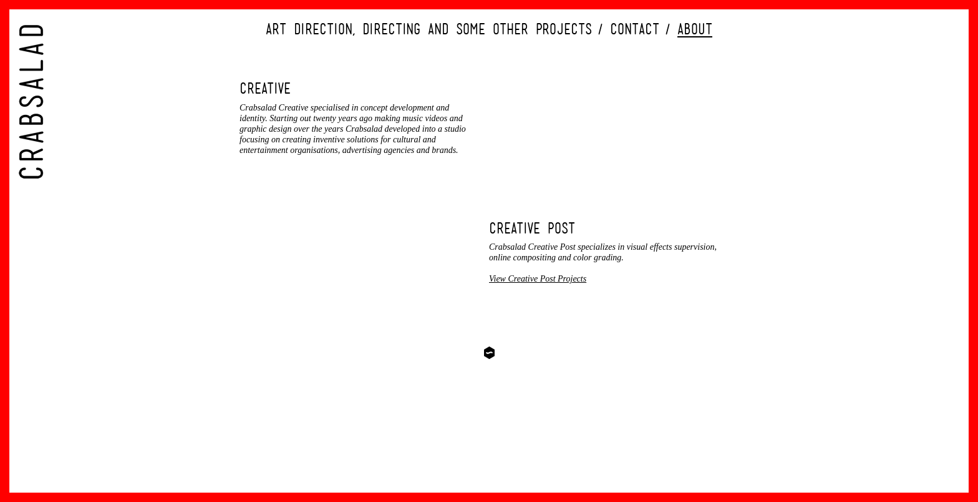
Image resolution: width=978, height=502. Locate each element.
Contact (634, 29)
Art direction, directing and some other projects (429, 29)
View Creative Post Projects (537, 278)
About (694, 29)
